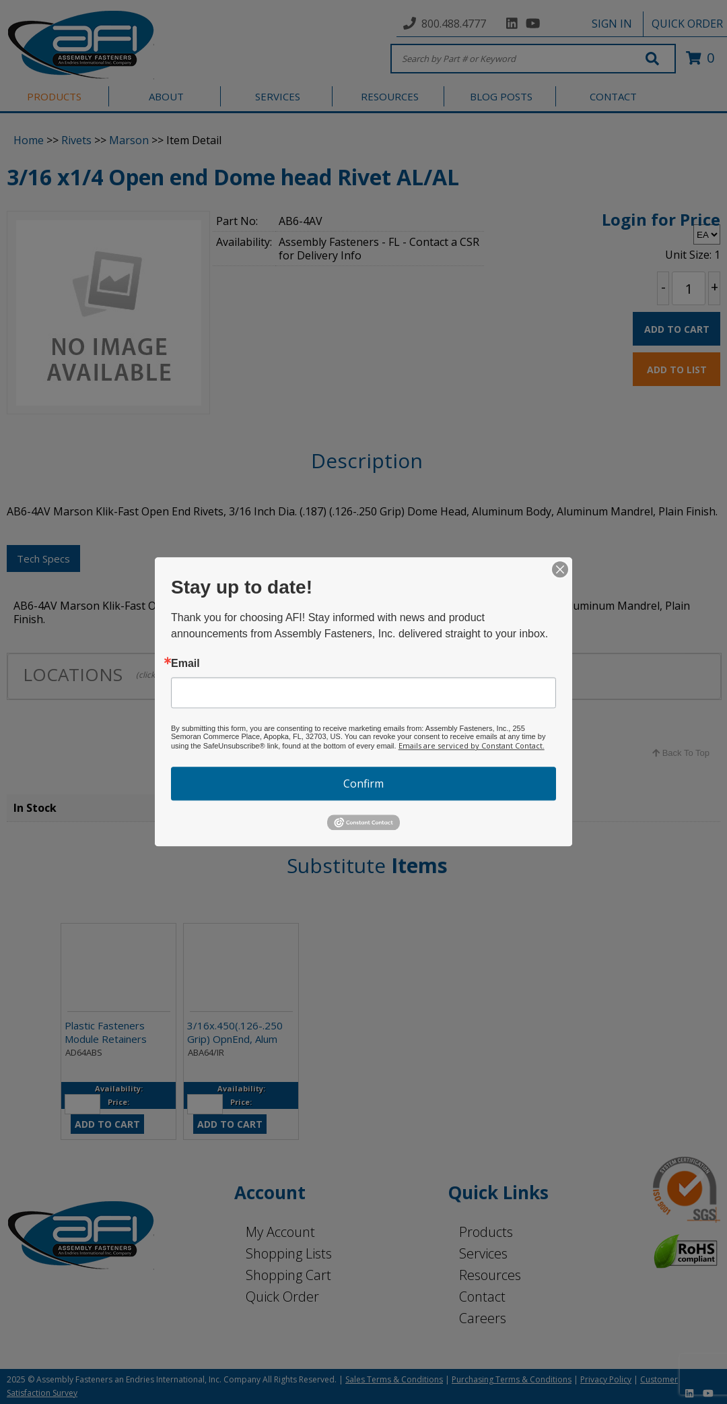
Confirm (363, 783)
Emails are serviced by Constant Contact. (472, 745)
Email (185, 663)
